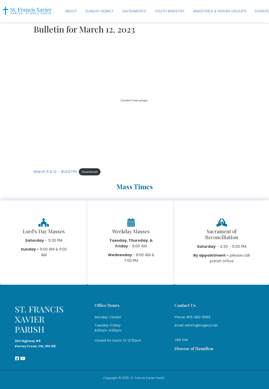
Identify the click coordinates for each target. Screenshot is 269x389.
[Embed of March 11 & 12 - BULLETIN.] (134, 100)
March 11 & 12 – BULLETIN (55, 171)
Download (89, 172)
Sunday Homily (99, 11)
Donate (262, 11)
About (71, 11)
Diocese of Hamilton (193, 348)
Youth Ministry (170, 11)
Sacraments (134, 11)
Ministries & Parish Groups (219, 11)
